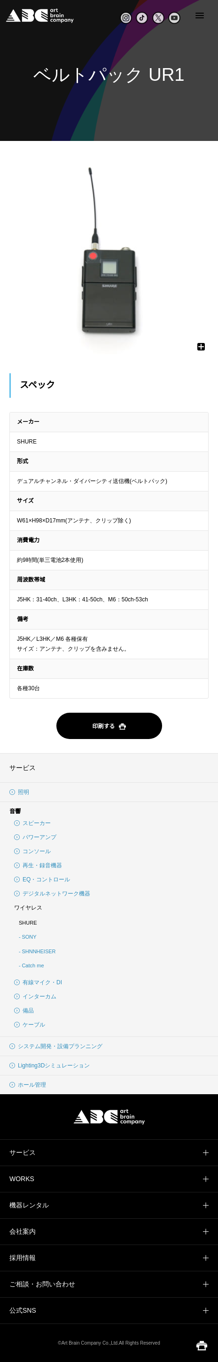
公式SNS (22, 1310)
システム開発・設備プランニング (55, 1046)
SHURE (28, 923)
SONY (29, 937)
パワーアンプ (35, 837)
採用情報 (22, 1257)
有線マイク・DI (38, 982)
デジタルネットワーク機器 (52, 893)
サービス (22, 767)
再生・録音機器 (38, 865)
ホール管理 (27, 1085)
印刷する (108, 727)
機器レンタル (29, 1205)
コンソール (32, 851)
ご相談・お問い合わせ (42, 1284)
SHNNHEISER (38, 951)
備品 (24, 1010)
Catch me (33, 965)
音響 (15, 811)
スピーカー (32, 823)
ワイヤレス (28, 907)
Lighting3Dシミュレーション (49, 1065)
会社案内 (22, 1231)
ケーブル (29, 1024)
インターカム (35, 996)
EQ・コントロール (42, 879)
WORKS (21, 1179)
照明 (19, 792)
